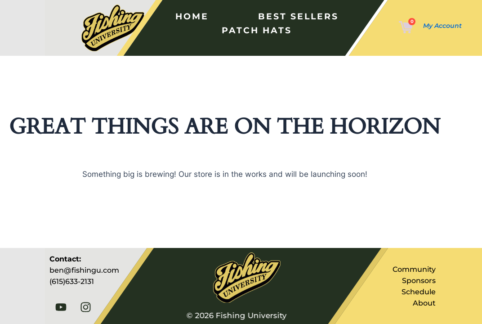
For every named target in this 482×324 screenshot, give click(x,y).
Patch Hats (255, 30)
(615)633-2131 (71, 281)
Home (191, 16)
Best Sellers (295, 16)
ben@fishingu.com (84, 270)
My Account (442, 26)
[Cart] (405, 28)
